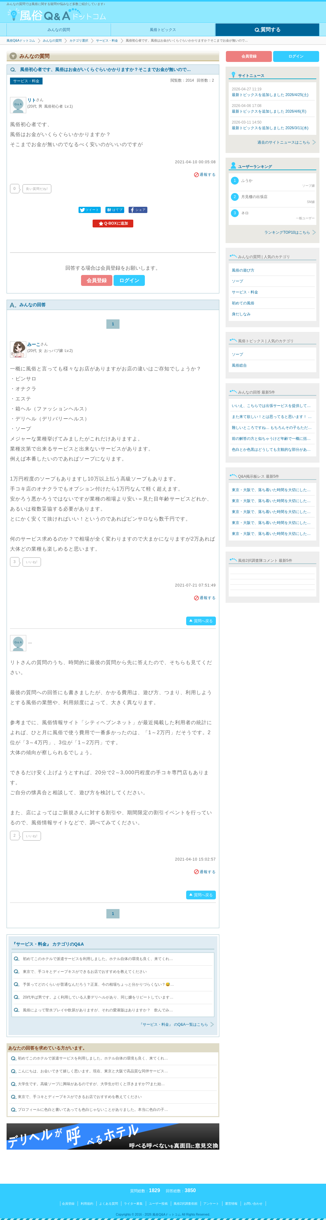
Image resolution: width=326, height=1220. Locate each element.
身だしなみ (241, 314)
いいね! (32, 562)
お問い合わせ (253, 1203)
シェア (137, 210)
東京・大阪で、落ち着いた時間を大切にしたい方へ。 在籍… (273, 490)
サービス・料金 (107, 40)
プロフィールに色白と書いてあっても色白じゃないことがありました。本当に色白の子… (89, 1110)
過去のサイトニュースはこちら (283, 142)
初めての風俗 (243, 303)
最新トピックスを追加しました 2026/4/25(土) (270, 92)
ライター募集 (133, 1203)
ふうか (273, 182)
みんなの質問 (59, 30)
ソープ (237, 281)
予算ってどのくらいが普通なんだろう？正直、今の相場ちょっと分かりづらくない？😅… (98, 984)
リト (35, 100)
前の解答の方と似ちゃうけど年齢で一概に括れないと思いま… (273, 438)
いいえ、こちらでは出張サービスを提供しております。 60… (273, 406)
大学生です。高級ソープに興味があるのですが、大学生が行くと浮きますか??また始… (88, 1084)
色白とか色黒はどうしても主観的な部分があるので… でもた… (273, 449)
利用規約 (87, 1203)
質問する (267, 30)
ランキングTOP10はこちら (287, 232)
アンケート (211, 1203)
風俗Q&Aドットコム (21, 40)
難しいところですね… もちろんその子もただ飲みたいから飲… (273, 427)
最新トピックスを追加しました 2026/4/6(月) (269, 109)
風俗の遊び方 (243, 270)
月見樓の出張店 (273, 198)
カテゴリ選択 (78, 40)
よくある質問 (108, 1203)
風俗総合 (239, 365)
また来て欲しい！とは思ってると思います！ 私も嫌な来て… (273, 416)
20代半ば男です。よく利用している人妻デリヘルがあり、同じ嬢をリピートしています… (98, 997)
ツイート (89, 210)
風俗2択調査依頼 (185, 1203)
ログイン (129, 280)
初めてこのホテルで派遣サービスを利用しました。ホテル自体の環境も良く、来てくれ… (98, 959)
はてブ (114, 210)
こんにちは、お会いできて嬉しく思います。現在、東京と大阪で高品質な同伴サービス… (89, 1071)
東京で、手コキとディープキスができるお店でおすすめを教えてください (85, 971)
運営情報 (231, 1203)
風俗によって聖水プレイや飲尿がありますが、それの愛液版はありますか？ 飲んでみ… (98, 1010)
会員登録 (97, 280)
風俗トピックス (163, 30)
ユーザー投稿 (158, 1203)
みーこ (37, 344)
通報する (204, 174)
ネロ (273, 215)
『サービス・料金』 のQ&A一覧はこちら (173, 1024)
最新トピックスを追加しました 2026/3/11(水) (270, 125)
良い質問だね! (37, 189)
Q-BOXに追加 (113, 224)
